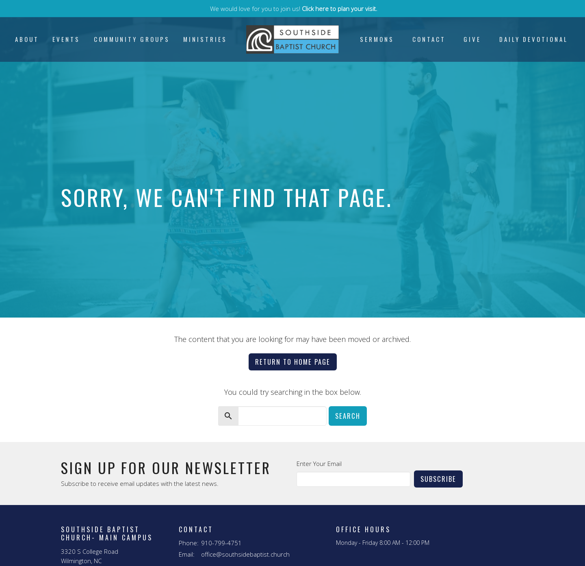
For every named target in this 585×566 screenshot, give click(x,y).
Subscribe (438, 479)
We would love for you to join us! (293, 8)
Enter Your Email (319, 463)
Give (472, 39)
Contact (429, 39)
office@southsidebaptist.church (245, 554)
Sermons (377, 39)
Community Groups (132, 39)
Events (66, 39)
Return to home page (292, 362)
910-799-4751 (221, 543)
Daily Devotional (533, 39)
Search (347, 416)
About (27, 39)
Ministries (205, 39)
